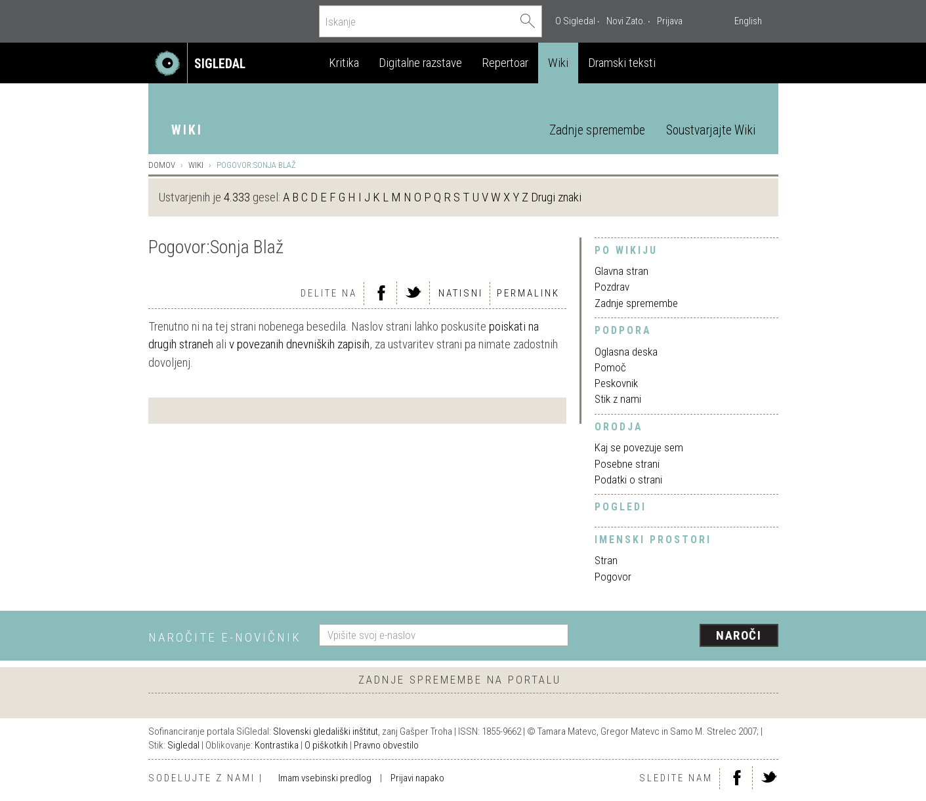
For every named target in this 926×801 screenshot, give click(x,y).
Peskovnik (616, 383)
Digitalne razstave (420, 62)
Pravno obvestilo (386, 745)
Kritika (344, 62)
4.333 (237, 197)
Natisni (460, 293)
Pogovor (613, 576)
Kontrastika (277, 745)
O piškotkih (326, 745)
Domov (161, 165)
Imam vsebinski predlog (324, 778)
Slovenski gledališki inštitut (325, 731)
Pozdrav (612, 286)
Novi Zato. (626, 21)
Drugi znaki (556, 197)
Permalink (528, 293)
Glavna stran (621, 270)
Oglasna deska (626, 351)
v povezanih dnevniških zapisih (299, 344)
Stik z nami (618, 398)
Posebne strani (627, 463)
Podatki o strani (628, 479)
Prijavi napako (417, 778)
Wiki (558, 62)
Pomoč (610, 367)
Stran (606, 560)
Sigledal (183, 745)
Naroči (738, 635)
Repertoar (505, 62)
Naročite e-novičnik (224, 637)
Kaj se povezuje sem (639, 447)
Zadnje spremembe (597, 130)
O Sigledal (575, 21)
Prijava (670, 21)
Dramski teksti (622, 62)
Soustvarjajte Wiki (710, 130)
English (748, 21)
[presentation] (681, 636)
